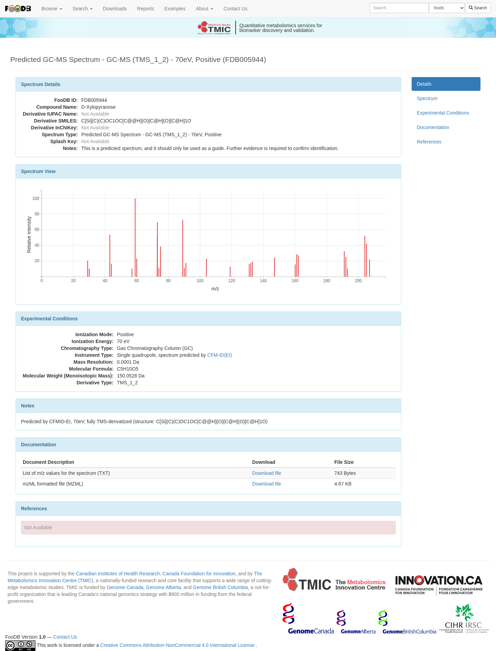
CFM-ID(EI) (219, 355)
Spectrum (427, 98)
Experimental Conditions (443, 113)
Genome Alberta (163, 587)
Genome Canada (125, 587)
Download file (266, 473)
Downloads (115, 8)
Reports (145, 8)
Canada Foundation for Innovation (199, 573)
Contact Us (235, 8)
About (204, 8)
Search (83, 8)
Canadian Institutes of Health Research (118, 573)
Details (424, 84)
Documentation (433, 127)
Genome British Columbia (220, 587)
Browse (51, 8)
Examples (174, 8)
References (429, 142)
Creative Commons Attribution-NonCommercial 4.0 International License (178, 645)
